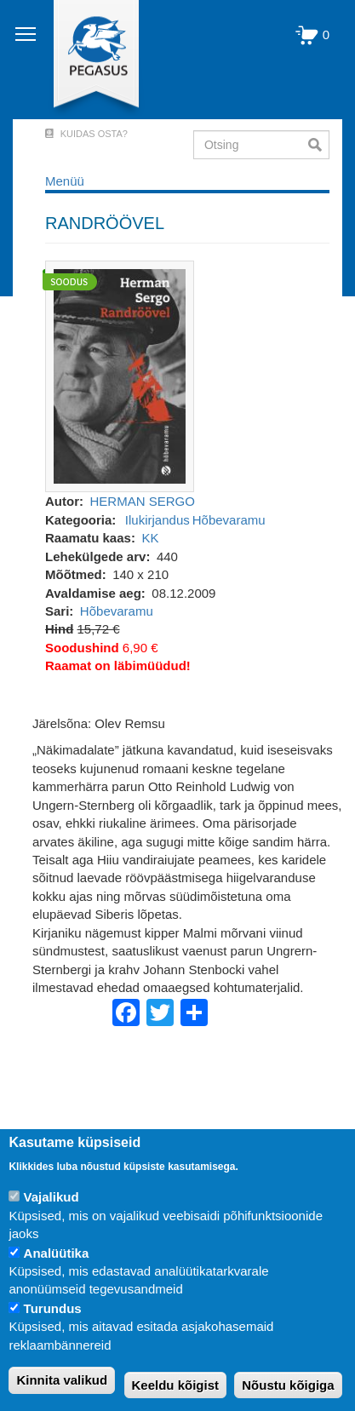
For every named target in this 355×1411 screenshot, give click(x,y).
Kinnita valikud (61, 1380)
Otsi (318, 145)
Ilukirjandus (157, 520)
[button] (119, 375)
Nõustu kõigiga (288, 1385)
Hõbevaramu (229, 520)
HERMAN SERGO (142, 501)
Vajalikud (51, 1197)
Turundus (53, 1308)
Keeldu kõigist (176, 1385)
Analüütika (56, 1253)
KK (149, 538)
